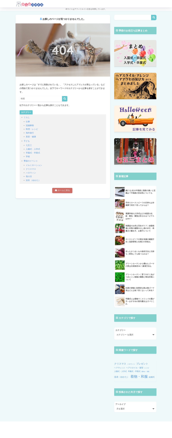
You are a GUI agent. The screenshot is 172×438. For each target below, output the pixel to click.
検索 (153, 17)
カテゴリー (120, 330)
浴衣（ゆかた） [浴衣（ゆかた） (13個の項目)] (121, 377)
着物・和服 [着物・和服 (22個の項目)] (139, 376)
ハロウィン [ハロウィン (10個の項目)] (131, 364)
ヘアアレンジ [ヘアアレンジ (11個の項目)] (119, 368)
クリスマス (31, 169)
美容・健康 (31, 137)
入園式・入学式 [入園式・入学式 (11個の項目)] (120, 371)
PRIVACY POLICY (83, 431)
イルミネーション (34, 165)
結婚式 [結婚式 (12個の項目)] (152, 377)
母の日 (29, 176)
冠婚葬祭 (30, 125)
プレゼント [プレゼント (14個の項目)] (142, 363)
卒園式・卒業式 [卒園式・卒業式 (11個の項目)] (134, 371)
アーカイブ (120, 404)
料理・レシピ (32, 129)
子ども (27, 141)
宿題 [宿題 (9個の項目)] (148, 371)
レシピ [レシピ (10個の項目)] (146, 368)
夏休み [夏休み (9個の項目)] (143, 371)
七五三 (29, 145)
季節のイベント (31, 161)
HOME (86, 425)
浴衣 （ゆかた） (33, 180)
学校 (28, 156)
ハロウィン (31, 173)
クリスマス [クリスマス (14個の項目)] (120, 363)
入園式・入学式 (33, 149)
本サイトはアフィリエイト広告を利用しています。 (86, 9)
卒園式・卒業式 (33, 153)
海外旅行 (30, 133)
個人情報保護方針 (100, 431)
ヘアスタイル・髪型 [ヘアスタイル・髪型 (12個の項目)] (134, 368)
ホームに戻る (62, 190)
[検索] (64, 98)
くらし (27, 117)
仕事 (28, 122)
